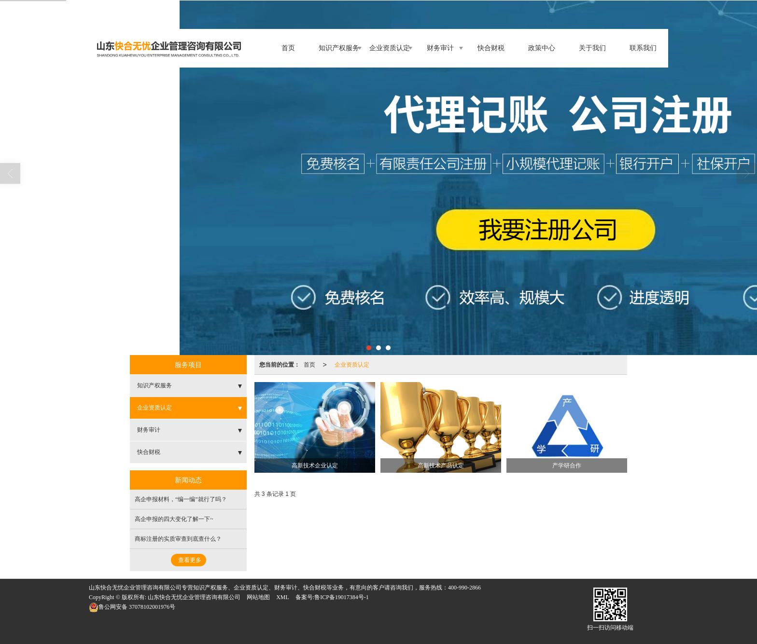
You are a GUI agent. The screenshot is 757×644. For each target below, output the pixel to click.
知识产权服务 (339, 48)
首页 (288, 48)
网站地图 (258, 597)
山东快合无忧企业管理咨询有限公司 (194, 597)
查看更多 (189, 560)
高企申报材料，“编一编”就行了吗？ (181, 499)
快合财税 (491, 48)
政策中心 (541, 48)
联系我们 (643, 48)
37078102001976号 (132, 606)
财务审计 (440, 48)
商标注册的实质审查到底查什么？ (178, 538)
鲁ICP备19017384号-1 (341, 597)
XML (282, 597)
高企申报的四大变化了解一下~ (174, 519)
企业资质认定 (389, 48)
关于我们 (592, 48)
